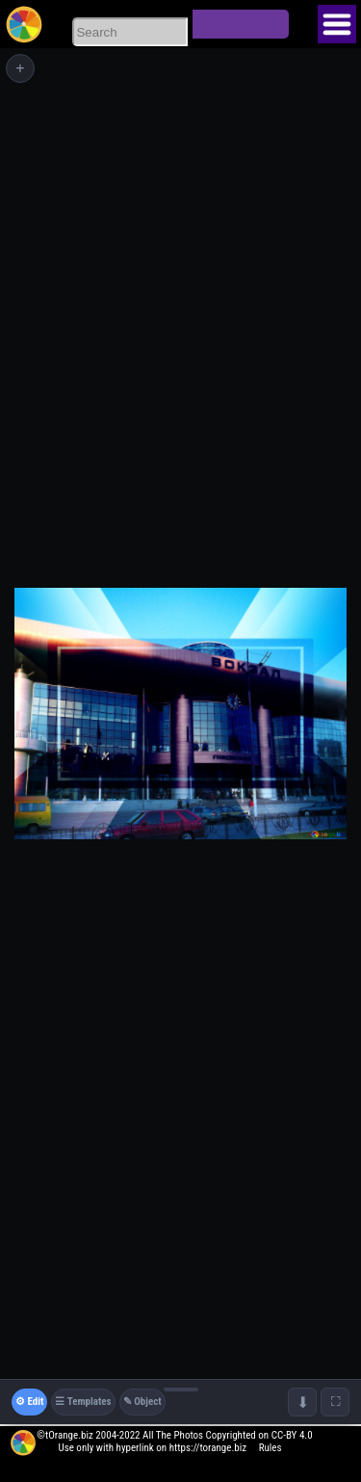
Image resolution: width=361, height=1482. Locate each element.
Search (241, 24)
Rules (270, 1448)
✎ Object (142, 1401)
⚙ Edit (29, 1401)
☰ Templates (83, 1401)
